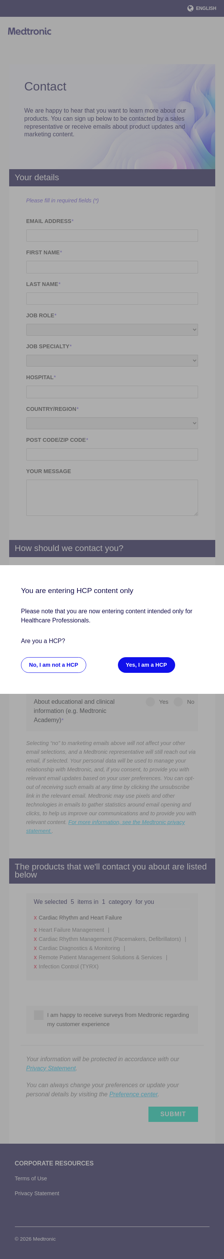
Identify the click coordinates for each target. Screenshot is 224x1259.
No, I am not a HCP (53, 665)
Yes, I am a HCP (146, 665)
